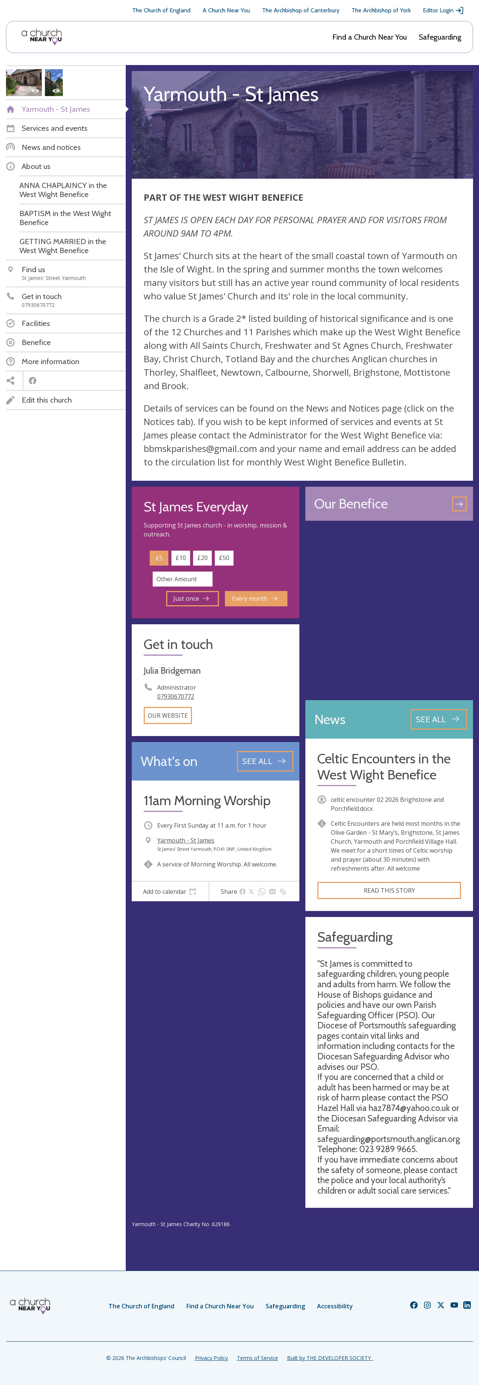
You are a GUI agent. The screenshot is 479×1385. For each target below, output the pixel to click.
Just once (191, 598)
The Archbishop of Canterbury (300, 10)
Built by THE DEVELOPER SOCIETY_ (330, 1357)
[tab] (170, 891)
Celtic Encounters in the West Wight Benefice (384, 767)
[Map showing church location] (389, 610)
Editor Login (443, 10)
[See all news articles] (439, 719)
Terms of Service (257, 1357)
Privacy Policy (211, 1357)
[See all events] (265, 761)
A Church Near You (226, 10)
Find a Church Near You (369, 37)
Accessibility (335, 1306)
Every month (254, 598)
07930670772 (175, 696)
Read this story (389, 890)
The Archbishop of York (381, 10)
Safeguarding (440, 37)
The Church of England (161, 10)
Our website (168, 715)
